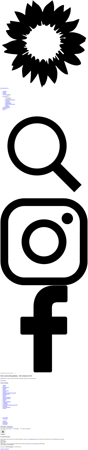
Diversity (5, 391)
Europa (4, 396)
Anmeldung (5, 403)
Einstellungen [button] (16, 428)
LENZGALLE (10, 427)
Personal (4, 395)
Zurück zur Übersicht (4, 448)
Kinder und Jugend (6, 397)
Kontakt (4, 420)
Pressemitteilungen (6, 407)
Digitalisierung (6, 387)
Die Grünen (5, 418)
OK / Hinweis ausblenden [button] (25, 428)
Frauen (4, 400)
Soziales (4, 385)
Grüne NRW (5, 417)
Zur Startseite (3, 380)
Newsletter (5, 406)
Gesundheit (5, 402)
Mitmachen (5, 424)
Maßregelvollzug (6, 394)
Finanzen (5, 399)
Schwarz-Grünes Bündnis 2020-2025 (10, 405)
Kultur (4, 386)
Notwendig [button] (2, 440)
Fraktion (4, 408)
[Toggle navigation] (0, 89)
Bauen (4, 389)
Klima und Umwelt (7, 398)
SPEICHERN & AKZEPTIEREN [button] (7, 444)
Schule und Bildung (7, 401)
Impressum (5, 421)
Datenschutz (5, 423)
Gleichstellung (6, 390)
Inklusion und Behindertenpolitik (9, 392)
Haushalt (4, 388)
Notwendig (4, 441)
